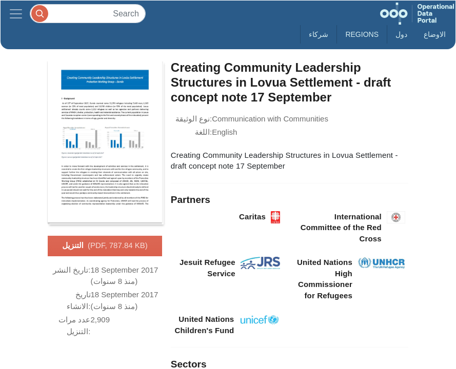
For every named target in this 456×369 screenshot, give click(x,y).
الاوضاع (435, 34)
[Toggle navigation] (16, 13)
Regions (362, 34)
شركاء (318, 34)
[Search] (88, 13)
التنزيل (105, 246)
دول (401, 34)
